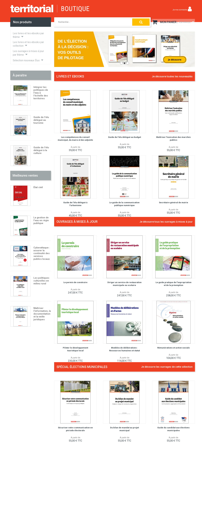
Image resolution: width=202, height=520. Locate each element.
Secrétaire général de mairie (173, 202)
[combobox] (91, 22)
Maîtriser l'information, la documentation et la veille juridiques (42, 314)
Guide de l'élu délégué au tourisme (41, 120)
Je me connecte (179, 10)
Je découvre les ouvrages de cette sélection (167, 366)
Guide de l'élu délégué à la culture (41, 150)
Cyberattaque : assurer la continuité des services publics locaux (41, 253)
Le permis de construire (75, 282)
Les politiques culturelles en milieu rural (41, 280)
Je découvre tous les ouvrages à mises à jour (166, 221)
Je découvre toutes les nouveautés (172, 76)
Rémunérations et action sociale (173, 348)
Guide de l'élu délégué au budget (124, 137)
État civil (38, 187)
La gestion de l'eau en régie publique (41, 220)
